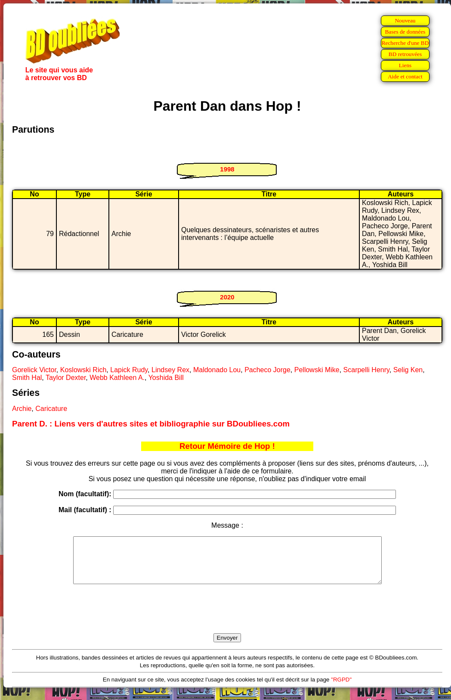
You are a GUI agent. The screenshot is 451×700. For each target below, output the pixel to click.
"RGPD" (341, 688)
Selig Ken (408, 369)
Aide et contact (405, 76)
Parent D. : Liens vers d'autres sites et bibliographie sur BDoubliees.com (151, 423)
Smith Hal (27, 377)
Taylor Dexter (66, 377)
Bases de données (405, 31)
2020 (227, 297)
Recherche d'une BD (405, 43)
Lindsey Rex (170, 369)
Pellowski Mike (317, 369)
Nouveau (405, 20)
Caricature (51, 408)
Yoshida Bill (166, 377)
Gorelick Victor (34, 369)
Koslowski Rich (83, 369)
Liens (405, 65)
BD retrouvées (405, 54)
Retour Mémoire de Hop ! (227, 446)
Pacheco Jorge (267, 369)
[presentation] (227, 618)
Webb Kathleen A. (117, 377)
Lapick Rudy (129, 369)
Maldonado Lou (217, 369)
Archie (21, 408)
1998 (227, 169)
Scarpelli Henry (366, 369)
